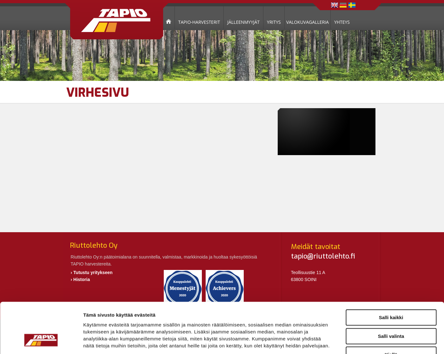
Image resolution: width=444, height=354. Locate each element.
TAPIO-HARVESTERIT (199, 22)
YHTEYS (342, 22)
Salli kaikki (391, 274)
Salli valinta (391, 292)
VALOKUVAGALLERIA (307, 22)
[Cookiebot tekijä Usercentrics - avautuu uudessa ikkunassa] (41, 341)
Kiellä (391, 311)
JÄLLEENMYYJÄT (243, 22)
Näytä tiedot (339, 341)
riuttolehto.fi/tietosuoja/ (134, 315)
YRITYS (274, 22)
